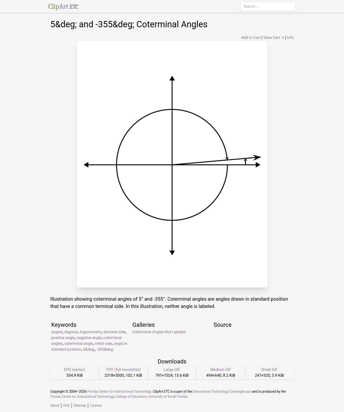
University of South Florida (167, 396)
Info (290, 37)
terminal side (114, 332)
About (54, 405)
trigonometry (91, 332)
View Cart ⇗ (274, 37)
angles (57, 332)
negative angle (89, 337)
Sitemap (80, 405)
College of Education (131, 396)
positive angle (63, 337)
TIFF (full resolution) (123, 369)
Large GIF (172, 369)
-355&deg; (105, 349)
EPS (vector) (74, 369)
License (96, 405)
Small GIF (269, 369)
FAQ (66, 405)
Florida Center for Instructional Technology (119, 391)
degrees (71, 332)
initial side (103, 343)
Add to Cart (251, 37)
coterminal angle (78, 343)
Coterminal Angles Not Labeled (159, 332)
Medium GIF (220, 369)
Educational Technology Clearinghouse (222, 391)
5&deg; (89, 349)
